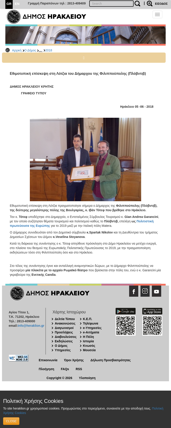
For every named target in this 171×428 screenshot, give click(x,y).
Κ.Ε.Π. (87, 319)
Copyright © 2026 (59, 378)
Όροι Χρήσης (74, 360)
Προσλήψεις (64, 332)
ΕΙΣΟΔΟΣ (161, 3)
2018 (48, 50)
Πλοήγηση (46, 369)
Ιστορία (88, 341)
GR (9, 4)
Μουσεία (89, 350)
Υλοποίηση (87, 378)
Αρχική (17, 50)
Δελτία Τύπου (65, 319)
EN (17, 4)
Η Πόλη (88, 337)
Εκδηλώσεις (64, 341)
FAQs (65, 369)
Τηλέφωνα (90, 323)
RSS (79, 369)
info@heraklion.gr (31, 325)
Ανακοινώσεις (65, 323)
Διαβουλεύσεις (66, 337)
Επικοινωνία (48, 360)
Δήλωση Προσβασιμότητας (110, 360)
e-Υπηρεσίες (92, 328)
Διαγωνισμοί (64, 328)
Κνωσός (89, 345)
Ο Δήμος (30, 50)
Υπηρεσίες (63, 350)
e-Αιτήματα (91, 332)
